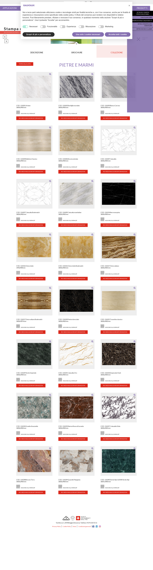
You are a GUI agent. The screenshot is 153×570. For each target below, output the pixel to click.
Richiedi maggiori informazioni (32, 120)
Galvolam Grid (146, 17)
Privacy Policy (56, 528)
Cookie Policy (66, 528)
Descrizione (36, 53)
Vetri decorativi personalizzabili (143, 13)
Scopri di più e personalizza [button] (38, 34)
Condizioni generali (84, 528)
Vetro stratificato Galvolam (141, 23)
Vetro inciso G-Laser (144, 26)
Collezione (116, 53)
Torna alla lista (25, 65)
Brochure (76, 53)
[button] (129, 5)
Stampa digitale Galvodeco (142, 20)
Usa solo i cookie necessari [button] (88, 34)
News (75, 528)
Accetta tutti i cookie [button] (118, 34)
